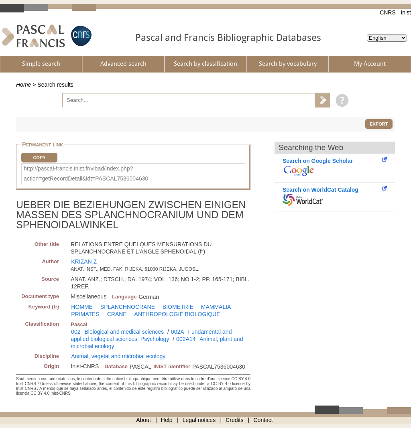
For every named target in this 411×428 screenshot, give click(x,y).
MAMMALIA (216, 307)
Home (23, 84)
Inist (406, 12)
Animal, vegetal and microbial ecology (118, 356)
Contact (263, 420)
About (143, 420)
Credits (234, 420)
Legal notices (199, 420)
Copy (39, 157)
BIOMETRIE (178, 307)
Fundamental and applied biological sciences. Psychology (151, 335)
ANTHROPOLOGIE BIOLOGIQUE (177, 314)
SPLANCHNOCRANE (127, 307)
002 (75, 332)
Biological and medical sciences (124, 332)
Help (167, 420)
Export (379, 124)
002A (177, 332)
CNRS (388, 12)
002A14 (185, 339)
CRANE (117, 314)
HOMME (82, 307)
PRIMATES (85, 314)
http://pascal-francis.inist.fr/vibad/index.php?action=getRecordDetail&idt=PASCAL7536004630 (86, 173)
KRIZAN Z (84, 261)
